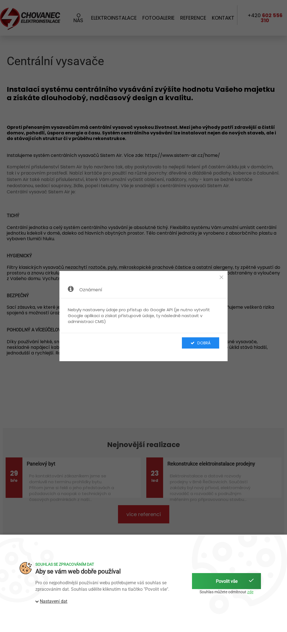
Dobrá (200, 343)
